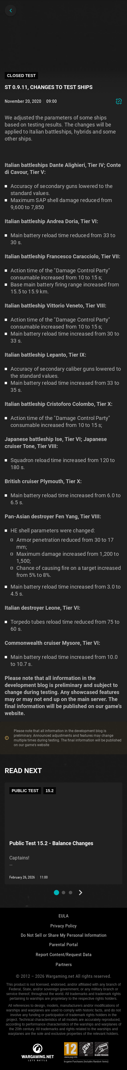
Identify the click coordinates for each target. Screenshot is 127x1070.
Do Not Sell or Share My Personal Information (64, 935)
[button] (56, 892)
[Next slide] (80, 892)
